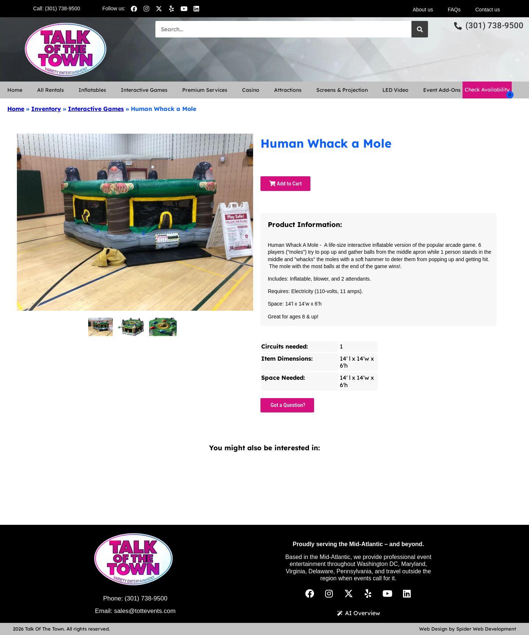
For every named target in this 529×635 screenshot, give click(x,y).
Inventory (46, 108)
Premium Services (204, 90)
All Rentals (50, 90)
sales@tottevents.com (145, 610)
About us (423, 9)
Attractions (288, 90)
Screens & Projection (342, 90)
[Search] (419, 29)
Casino (250, 90)
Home (14, 90)
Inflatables (92, 90)
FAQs (454, 9)
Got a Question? (287, 405)
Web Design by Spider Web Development (467, 629)
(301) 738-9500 (146, 598)
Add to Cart (285, 183)
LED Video (395, 90)
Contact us (487, 9)
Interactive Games (144, 90)
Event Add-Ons (442, 90)
